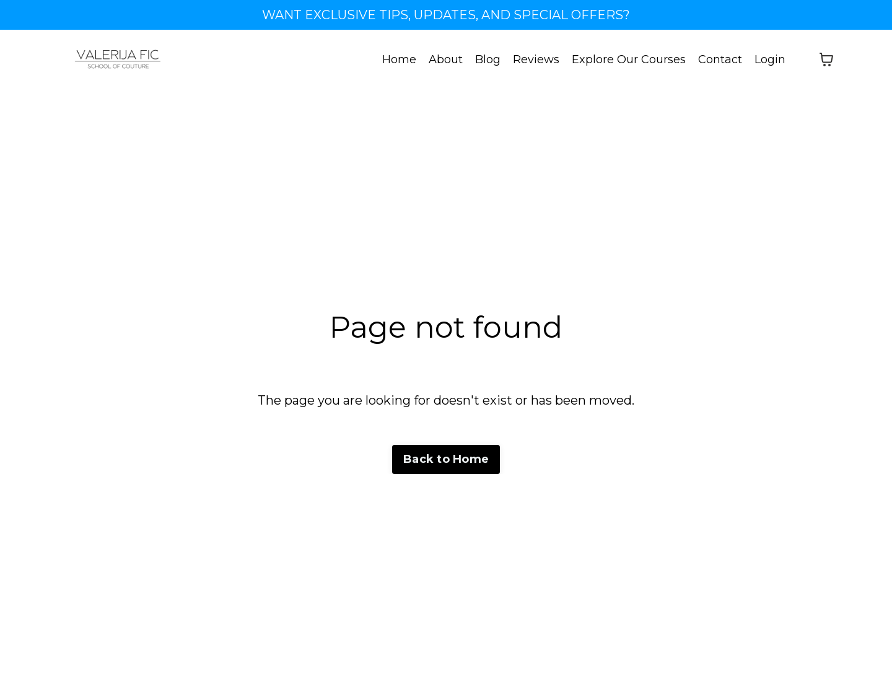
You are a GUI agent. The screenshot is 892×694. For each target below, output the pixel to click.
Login (769, 59)
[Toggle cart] (826, 59)
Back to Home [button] (446, 459)
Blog (488, 59)
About (446, 59)
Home (399, 59)
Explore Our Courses (629, 59)
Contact (720, 59)
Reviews (536, 59)
